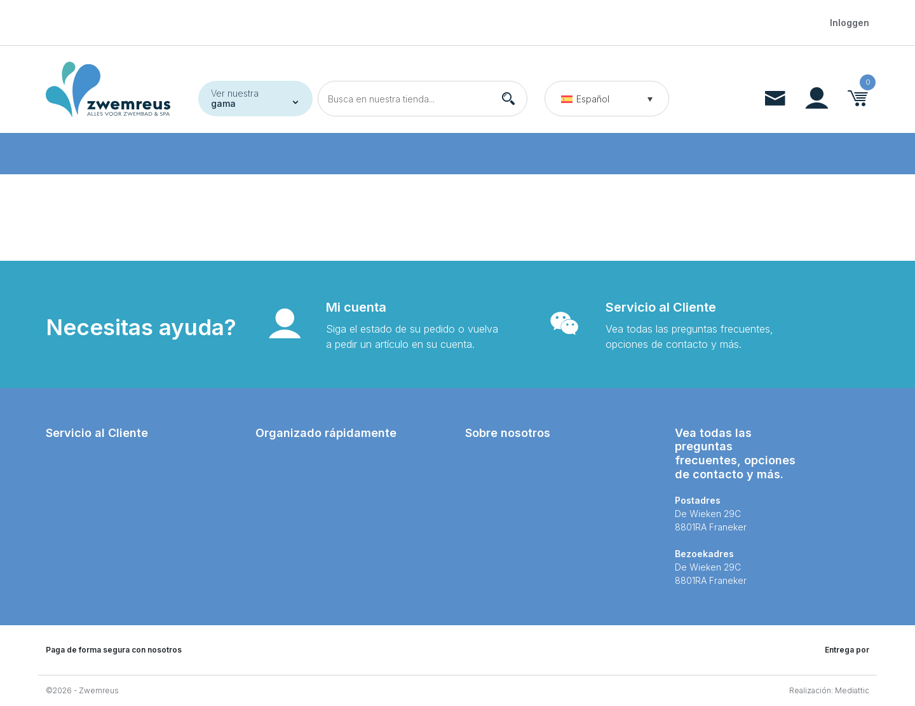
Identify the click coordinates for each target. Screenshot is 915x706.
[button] (607, 99)
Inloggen (849, 22)
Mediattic (852, 690)
